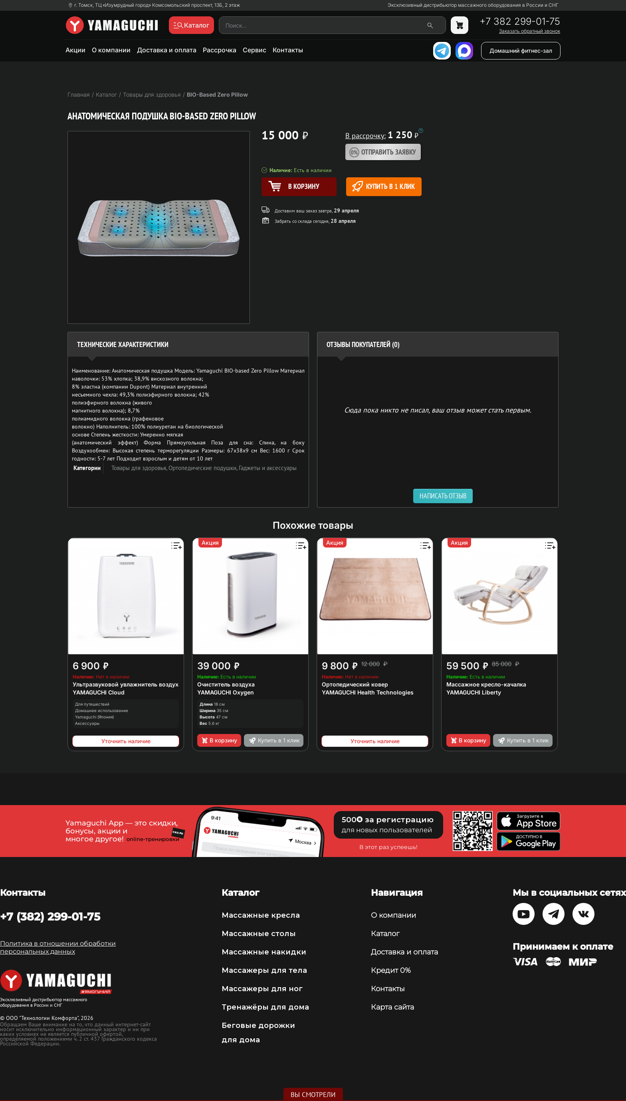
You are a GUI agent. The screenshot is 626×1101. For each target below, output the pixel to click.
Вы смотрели (313, 1094)
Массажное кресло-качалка (486, 684)
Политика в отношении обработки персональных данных (58, 947)
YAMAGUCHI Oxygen (225, 692)
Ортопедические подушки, (203, 468)
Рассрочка (219, 50)
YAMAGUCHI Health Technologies (368, 692)
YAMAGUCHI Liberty (473, 692)
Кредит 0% (391, 970)
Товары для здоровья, (139, 468)
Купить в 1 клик (383, 186)
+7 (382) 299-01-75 (50, 916)
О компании (111, 50)
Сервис (254, 50)
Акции (75, 50)
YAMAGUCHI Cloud (99, 692)
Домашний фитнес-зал (520, 50)
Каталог (385, 933)
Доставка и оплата (166, 50)
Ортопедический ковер (355, 684)
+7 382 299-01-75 (519, 21)
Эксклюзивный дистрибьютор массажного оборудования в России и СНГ (473, 5)
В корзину (219, 740)
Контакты (288, 50)
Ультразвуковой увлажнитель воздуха (127, 684)
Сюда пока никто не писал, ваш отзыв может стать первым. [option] (437, 409)
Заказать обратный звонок (529, 31)
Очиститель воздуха (226, 684)
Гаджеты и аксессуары (268, 468)
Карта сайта (392, 1007)
